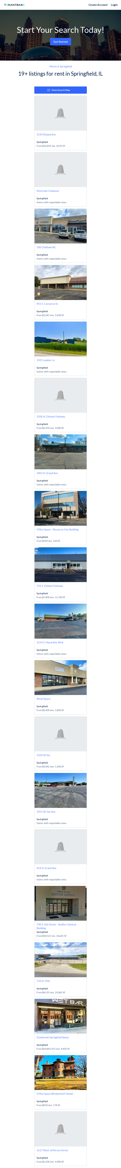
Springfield (66, 66)
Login (114, 4)
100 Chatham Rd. (46, 247)
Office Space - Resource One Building (58, 529)
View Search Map (58, 90)
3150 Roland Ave (46, 134)
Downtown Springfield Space (53, 1037)
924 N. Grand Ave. (47, 868)
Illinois (53, 66)
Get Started (60, 41)
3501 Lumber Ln (46, 360)
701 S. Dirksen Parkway (50, 585)
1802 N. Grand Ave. (47, 473)
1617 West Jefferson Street (52, 1150)
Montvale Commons (48, 190)
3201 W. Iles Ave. (46, 811)
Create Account (98, 4)
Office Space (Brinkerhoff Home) (55, 1093)
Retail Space (43, 698)
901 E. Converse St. (47, 303)
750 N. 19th (43, 980)
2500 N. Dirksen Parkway (51, 416)
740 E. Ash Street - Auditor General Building (56, 926)
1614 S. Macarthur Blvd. (50, 642)
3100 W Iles (43, 755)
